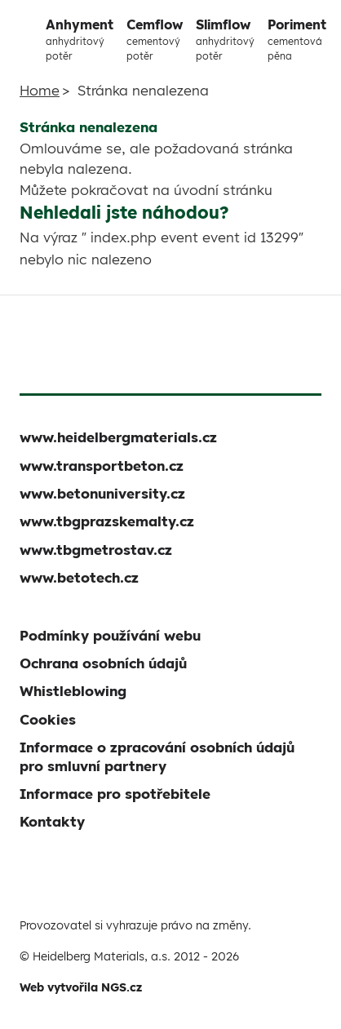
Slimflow (225, 40)
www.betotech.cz (79, 577)
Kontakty (52, 821)
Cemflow (154, 40)
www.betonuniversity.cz (102, 493)
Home (40, 90)
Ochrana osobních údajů (103, 663)
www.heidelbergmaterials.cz (118, 437)
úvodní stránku (223, 189)
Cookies (48, 719)
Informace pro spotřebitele (115, 793)
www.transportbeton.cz (102, 465)
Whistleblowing (73, 690)
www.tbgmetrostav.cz (96, 549)
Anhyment (79, 40)
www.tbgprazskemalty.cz (107, 521)
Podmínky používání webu (110, 635)
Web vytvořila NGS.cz (81, 987)
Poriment (297, 40)
